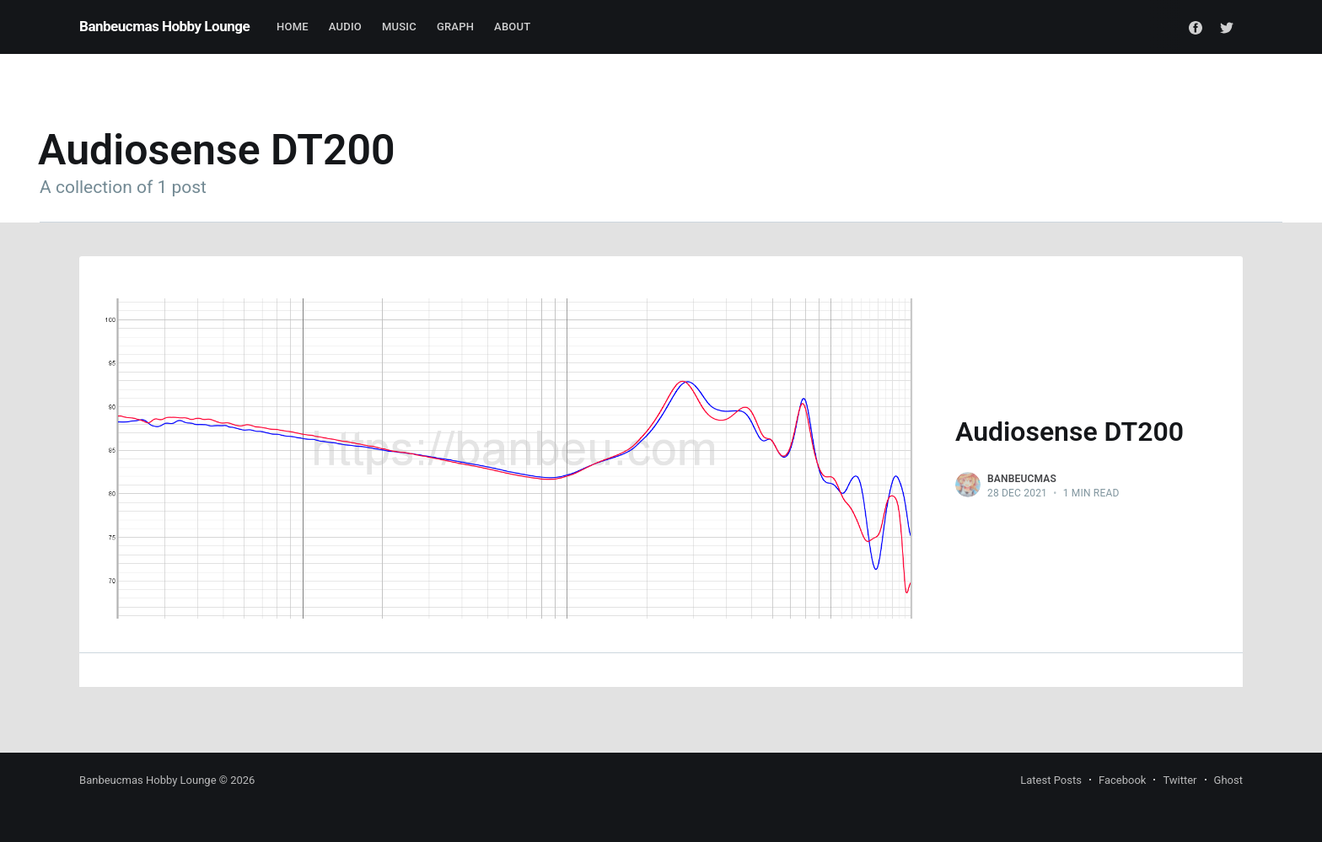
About (512, 26)
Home (293, 26)
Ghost (1228, 780)
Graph (455, 26)
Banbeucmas (1021, 479)
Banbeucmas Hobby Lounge (164, 26)
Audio (345, 26)
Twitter (1179, 780)
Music (399, 26)
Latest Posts (1051, 780)
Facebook (1122, 780)
